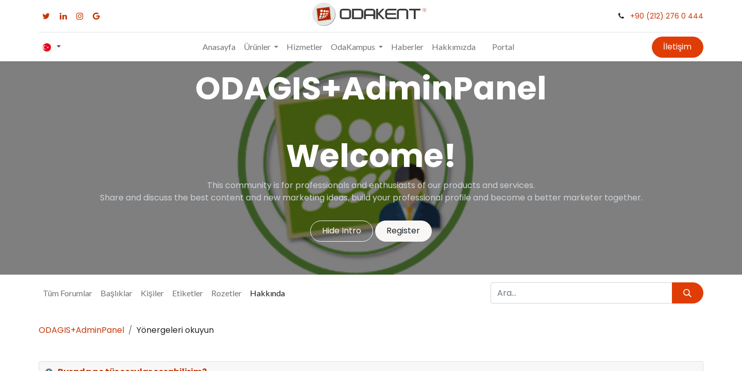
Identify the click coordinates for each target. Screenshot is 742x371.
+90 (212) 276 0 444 (666, 16)
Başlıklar (116, 293)
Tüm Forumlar (67, 293)
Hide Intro (341, 231)
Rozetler (226, 293)
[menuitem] (219, 47)
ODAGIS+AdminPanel (81, 330)
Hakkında (267, 293)
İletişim (677, 47)
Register (403, 231)
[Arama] (687, 292)
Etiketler (187, 293)
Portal (503, 47)
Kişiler (152, 293)
